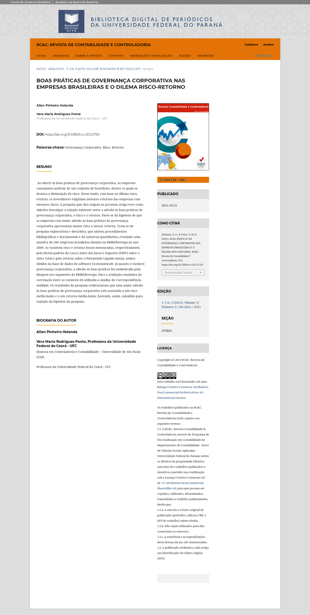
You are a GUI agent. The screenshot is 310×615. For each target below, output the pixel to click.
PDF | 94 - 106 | (174, 180)
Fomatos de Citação (178, 272)
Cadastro (251, 44)
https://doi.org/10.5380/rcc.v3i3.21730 (72, 134)
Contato (116, 55)
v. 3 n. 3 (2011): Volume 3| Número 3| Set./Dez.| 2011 (103, 68)
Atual (41, 55)
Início (41, 68)
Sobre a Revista (88, 55)
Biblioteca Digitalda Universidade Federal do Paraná (157, 22)
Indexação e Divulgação (151, 55)
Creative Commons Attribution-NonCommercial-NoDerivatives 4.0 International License (183, 392)
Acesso (185, 55)
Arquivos (61, 55)
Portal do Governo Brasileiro (31, 2)
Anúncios (205, 55)
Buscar (263, 55)
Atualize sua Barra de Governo (76, 2)
